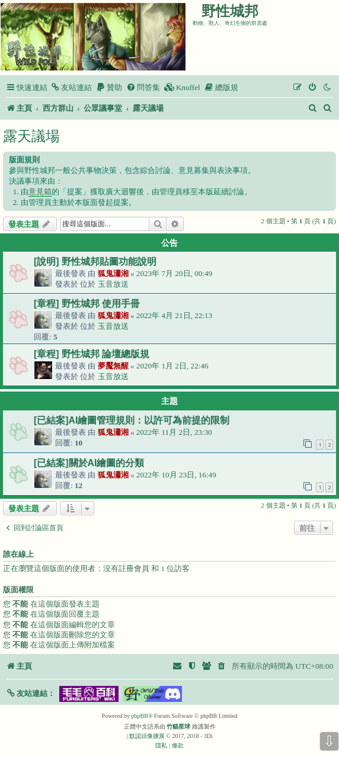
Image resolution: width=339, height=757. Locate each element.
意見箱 (40, 191)
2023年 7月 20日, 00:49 (174, 273)
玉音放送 (113, 284)
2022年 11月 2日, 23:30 (174, 432)
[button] (30, 693)
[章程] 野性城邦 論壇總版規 (91, 354)
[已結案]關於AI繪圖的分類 (89, 463)
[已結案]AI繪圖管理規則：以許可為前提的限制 (131, 420)
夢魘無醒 (113, 365)
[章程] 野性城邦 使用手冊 (87, 304)
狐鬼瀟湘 (113, 273)
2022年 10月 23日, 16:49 (176, 474)
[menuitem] (71, 87)
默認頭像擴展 (147, 736)
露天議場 (31, 136)
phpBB (140, 716)
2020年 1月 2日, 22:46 (172, 365)
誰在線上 (18, 554)
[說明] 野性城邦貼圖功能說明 (95, 261)
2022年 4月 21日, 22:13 (174, 315)
